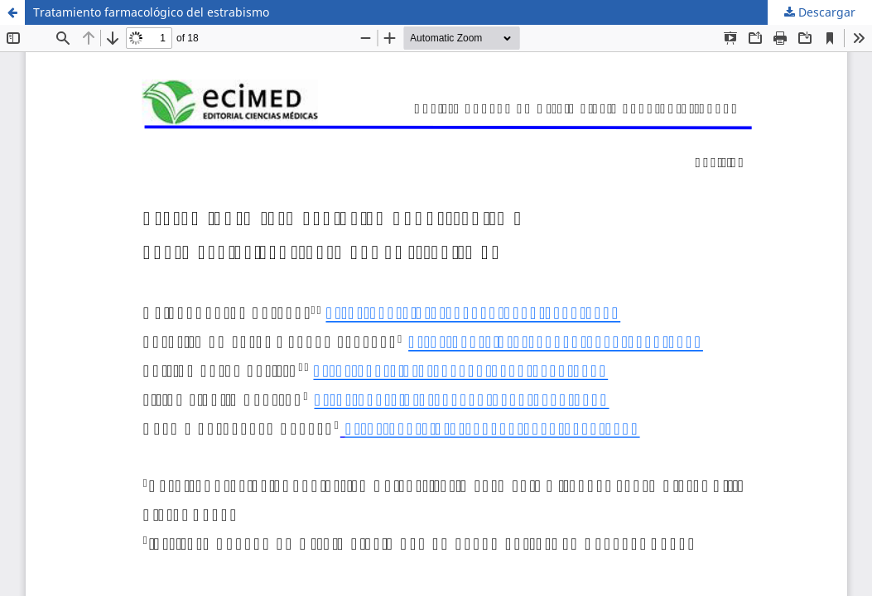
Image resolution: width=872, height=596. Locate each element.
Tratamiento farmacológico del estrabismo (151, 12)
